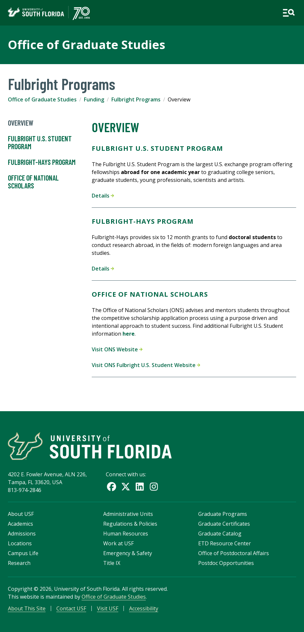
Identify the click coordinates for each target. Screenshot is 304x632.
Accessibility (143, 608)
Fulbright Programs (136, 99)
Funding (94, 99)
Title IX (111, 563)
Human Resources (125, 533)
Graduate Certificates (224, 523)
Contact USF (71, 608)
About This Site (27, 608)
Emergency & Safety (127, 553)
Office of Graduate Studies (86, 45)
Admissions (22, 533)
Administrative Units (128, 514)
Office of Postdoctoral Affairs (233, 553)
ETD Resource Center (224, 543)
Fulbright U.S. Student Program (40, 142)
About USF (21, 514)
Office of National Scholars (33, 182)
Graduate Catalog (219, 533)
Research (19, 563)
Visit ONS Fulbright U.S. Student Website (146, 365)
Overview (20, 123)
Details (103, 195)
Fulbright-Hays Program (42, 162)
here (129, 333)
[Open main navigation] (288, 12)
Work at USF (118, 543)
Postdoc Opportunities (226, 563)
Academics (20, 523)
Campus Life (23, 553)
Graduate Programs (222, 514)
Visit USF (107, 608)
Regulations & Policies (130, 523)
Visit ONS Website (117, 349)
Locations (20, 543)
